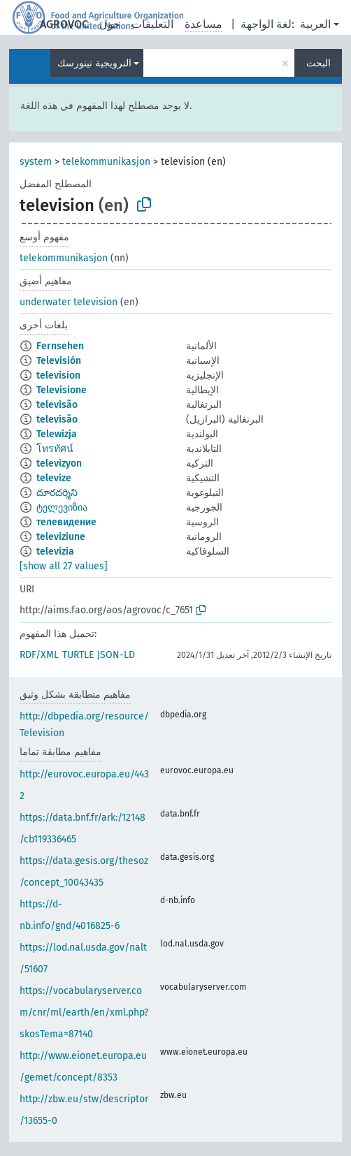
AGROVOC (64, 24)
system (36, 162)
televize (53, 478)
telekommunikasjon (106, 162)
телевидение (66, 522)
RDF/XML (39, 655)
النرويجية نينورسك (94, 63)
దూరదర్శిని (57, 493)
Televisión (58, 361)
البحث (318, 63)
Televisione (61, 390)
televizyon (59, 463)
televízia (55, 551)
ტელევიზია (61, 507)
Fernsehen (60, 346)
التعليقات (152, 24)
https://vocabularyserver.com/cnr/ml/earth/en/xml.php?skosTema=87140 (84, 1012)
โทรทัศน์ (54, 449)
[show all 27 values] (64, 566)
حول (109, 24)
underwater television (68, 302)
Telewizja (56, 434)
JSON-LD (116, 655)
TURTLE (78, 655)
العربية (315, 24)
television (58, 375)
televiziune (60, 537)
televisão (57, 405)
